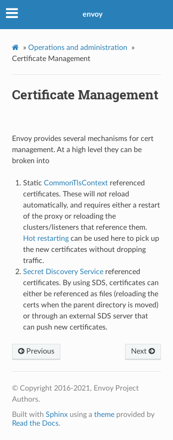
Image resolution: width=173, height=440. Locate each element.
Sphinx (57, 414)
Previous (36, 351)
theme (104, 414)
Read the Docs (35, 423)
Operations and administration (77, 47)
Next (143, 351)
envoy (92, 14)
